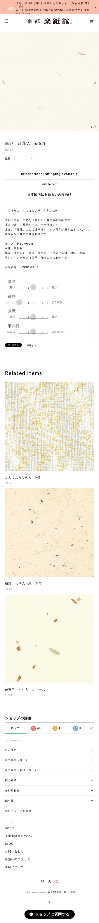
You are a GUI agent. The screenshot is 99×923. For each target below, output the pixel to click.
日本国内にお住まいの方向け (49, 194)
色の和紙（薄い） (17, 760)
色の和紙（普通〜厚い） (21, 770)
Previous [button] (4, 81)
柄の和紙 (11, 780)
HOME (9, 828)
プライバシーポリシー (35, 892)
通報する (32, 345)
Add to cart (49, 184)
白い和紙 (11, 749)
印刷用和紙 (12, 790)
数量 (8, 158)
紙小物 (9, 800)
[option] (49, 81)
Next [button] (94, 81)
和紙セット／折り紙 (18, 810)
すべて (15, 728)
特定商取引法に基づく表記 (61, 892)
